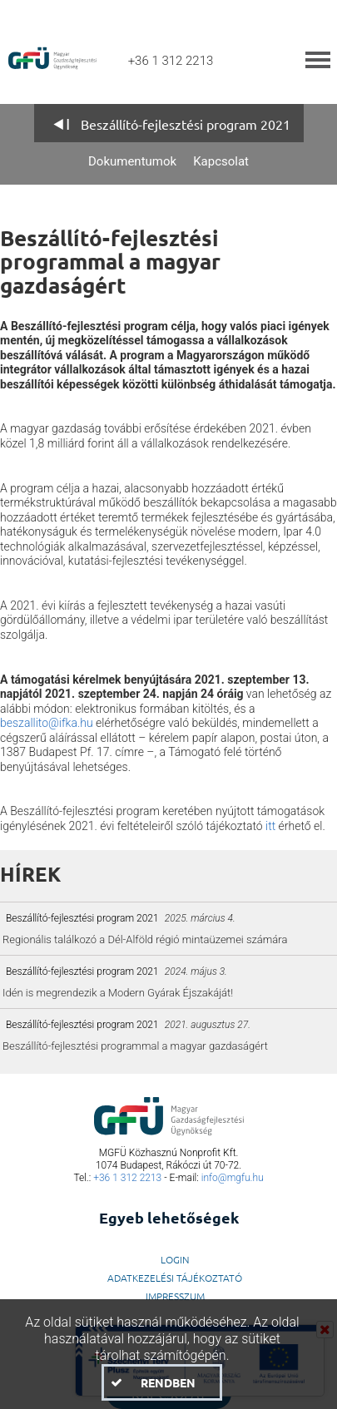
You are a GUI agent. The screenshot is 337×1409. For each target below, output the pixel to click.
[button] (162, 1382)
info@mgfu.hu (232, 1178)
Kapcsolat (221, 161)
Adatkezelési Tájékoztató (174, 1277)
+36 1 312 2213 (127, 1178)
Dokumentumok (132, 161)
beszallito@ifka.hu (46, 722)
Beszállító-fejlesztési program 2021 (185, 124)
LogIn (175, 1259)
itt (270, 826)
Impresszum (175, 1296)
